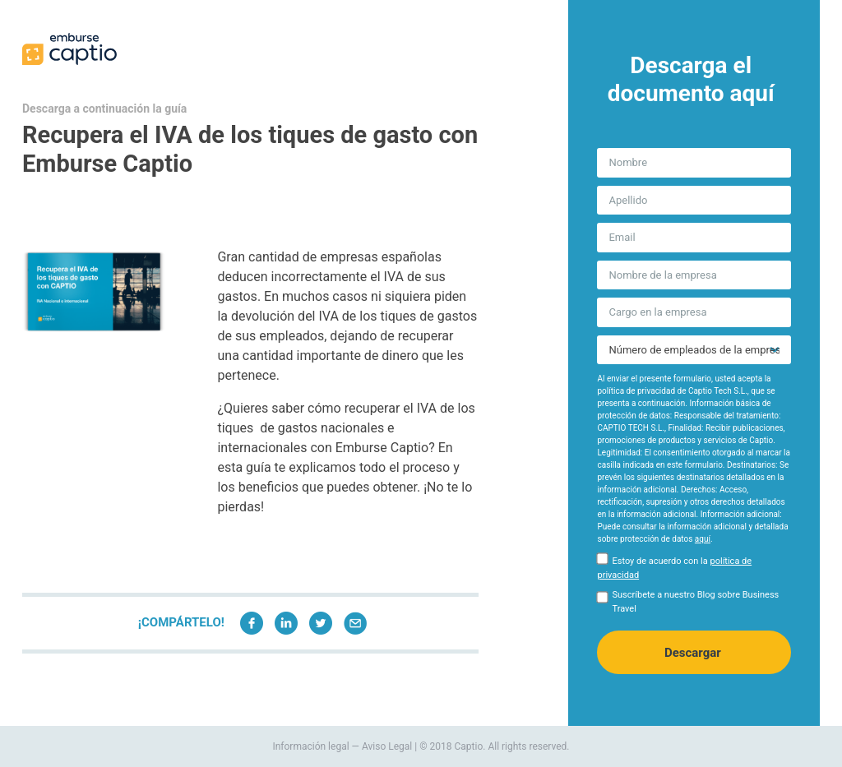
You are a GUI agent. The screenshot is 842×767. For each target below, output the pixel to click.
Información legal (310, 746)
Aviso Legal (387, 746)
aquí (702, 538)
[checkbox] (693, 571)
